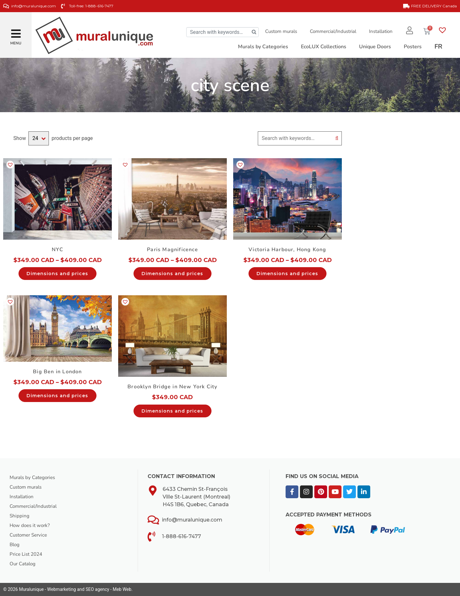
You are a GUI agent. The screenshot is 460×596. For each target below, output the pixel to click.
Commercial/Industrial (331, 31)
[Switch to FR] (438, 47)
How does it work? (31, 525)
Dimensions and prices (57, 273)
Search (336, 138)
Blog (15, 544)
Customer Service (30, 534)
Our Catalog (23, 563)
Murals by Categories (34, 477)
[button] (16, 31)
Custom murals (279, 31)
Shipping (20, 515)
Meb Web (122, 589)
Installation (379, 31)
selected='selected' (38, 138)
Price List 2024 (27, 554)
